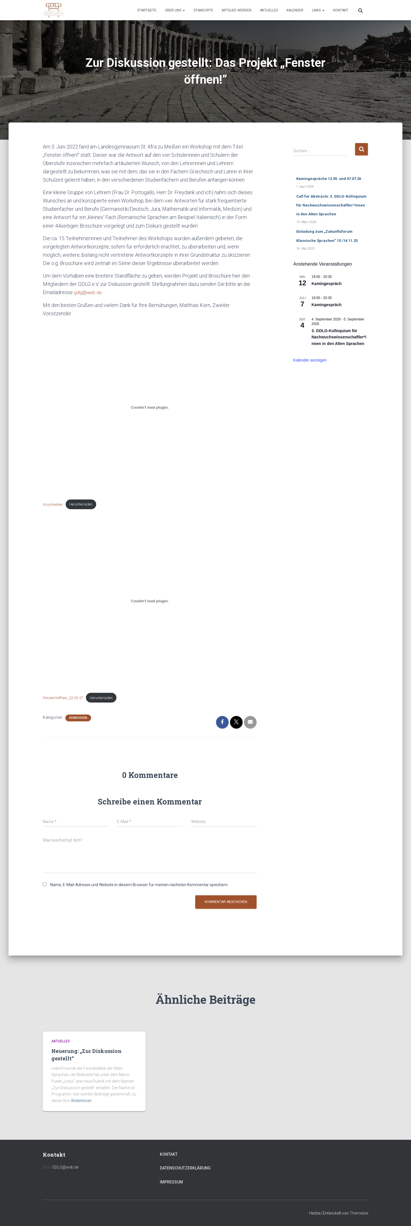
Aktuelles (269, 10)
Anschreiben (54, 504)
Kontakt (340, 10)
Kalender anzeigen (310, 360)
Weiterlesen (81, 1100)
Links (318, 10)
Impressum (171, 1182)
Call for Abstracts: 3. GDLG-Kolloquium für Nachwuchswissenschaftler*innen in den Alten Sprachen (331, 205)
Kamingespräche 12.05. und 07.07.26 (328, 178)
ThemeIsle (359, 1213)
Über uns (175, 10)
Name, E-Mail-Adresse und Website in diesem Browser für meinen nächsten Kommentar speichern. (139, 886)
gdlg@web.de (89, 292)
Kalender (295, 10)
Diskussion (78, 719)
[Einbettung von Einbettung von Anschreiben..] (150, 407)
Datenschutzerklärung (185, 1168)
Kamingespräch (327, 283)
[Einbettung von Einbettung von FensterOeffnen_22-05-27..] (150, 602)
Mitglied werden (236, 10)
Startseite (146, 10)
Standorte (203, 10)
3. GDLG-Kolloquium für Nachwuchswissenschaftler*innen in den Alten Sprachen (339, 337)
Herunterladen (85, 504)
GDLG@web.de (65, 1167)
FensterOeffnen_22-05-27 (65, 699)
